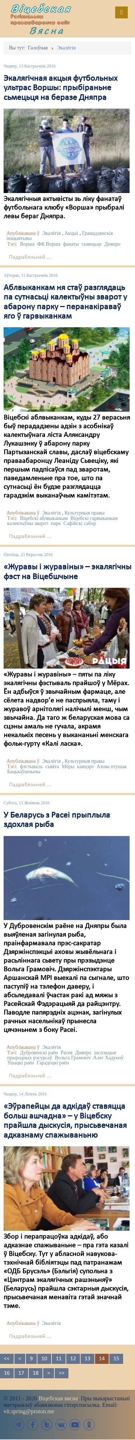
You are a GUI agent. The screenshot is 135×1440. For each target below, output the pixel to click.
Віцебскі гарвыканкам (94, 518)
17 (21, 1373)
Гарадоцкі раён (53, 1062)
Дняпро (112, 244)
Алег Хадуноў (108, 1057)
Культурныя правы (84, 513)
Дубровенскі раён (39, 1052)
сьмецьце (92, 244)
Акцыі (71, 233)
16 (7, 1373)
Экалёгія (51, 233)
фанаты (71, 244)
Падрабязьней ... (30, 257)
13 (87, 1359)
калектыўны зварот (27, 523)
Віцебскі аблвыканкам (44, 518)
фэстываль (31, 766)
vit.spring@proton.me (29, 1411)
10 (44, 1359)
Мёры (68, 766)
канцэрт (85, 766)
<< (7, 1359)
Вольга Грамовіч (73, 1057)
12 (73, 1359)
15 (116, 1359)
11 (59, 1359)
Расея (66, 1052)
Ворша (27, 244)
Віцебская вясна (58, 1398)
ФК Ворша (48, 244)
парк (56, 523)
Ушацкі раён (20, 1062)
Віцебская (41, 8)
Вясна (47, 30)
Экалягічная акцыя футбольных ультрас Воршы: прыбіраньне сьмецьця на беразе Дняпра (60, 88)
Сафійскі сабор (79, 523)
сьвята (52, 766)
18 (36, 1373)
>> (61, 1373)
